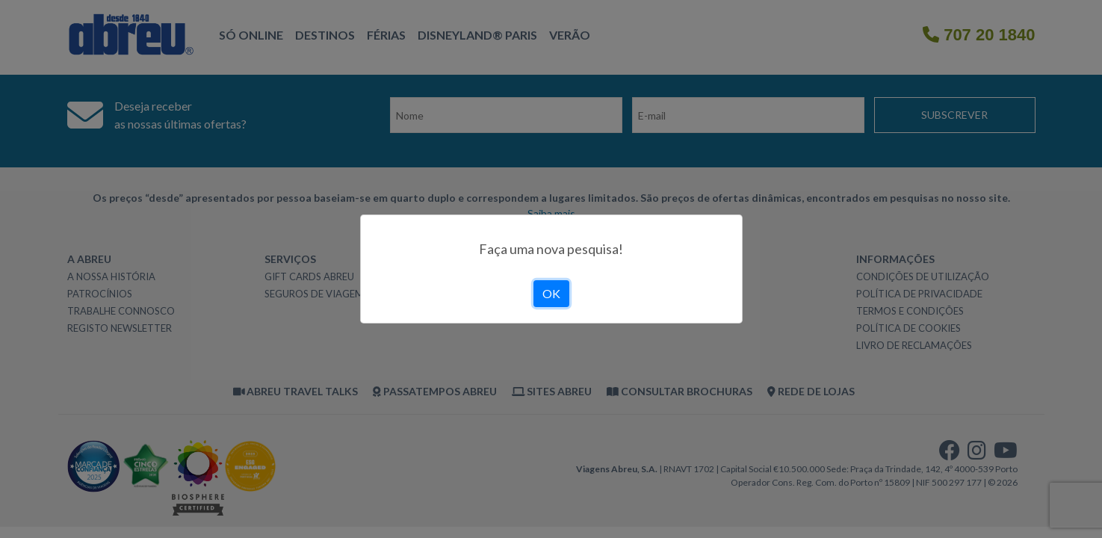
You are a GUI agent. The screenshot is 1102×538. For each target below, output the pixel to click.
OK (551, 293)
